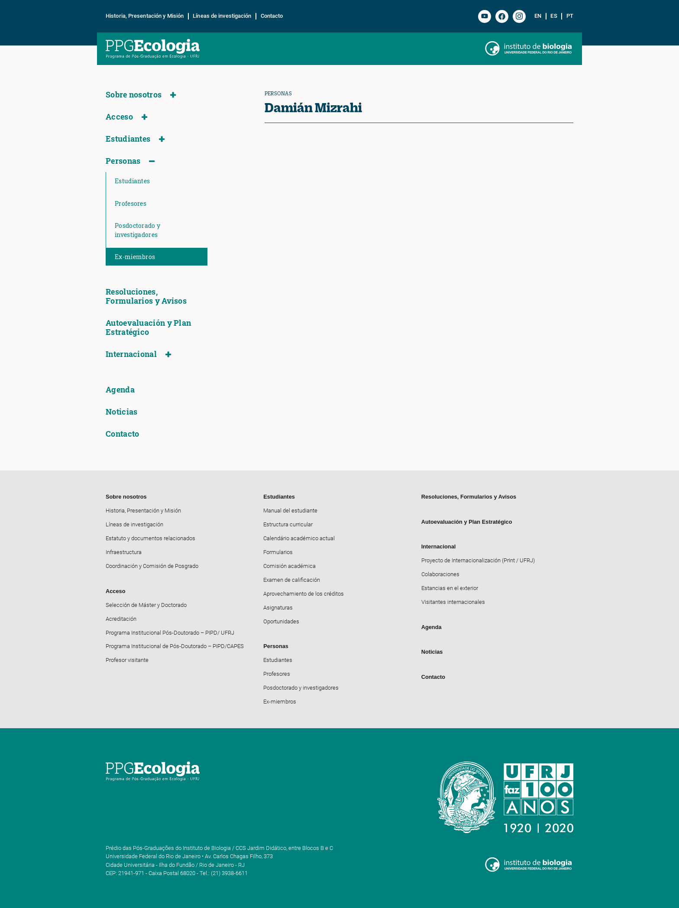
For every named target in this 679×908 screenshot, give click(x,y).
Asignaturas (278, 607)
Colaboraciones (440, 574)
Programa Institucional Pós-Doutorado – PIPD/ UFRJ (170, 632)
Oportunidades (281, 621)
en (537, 16)
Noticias (121, 411)
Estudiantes (128, 138)
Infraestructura (124, 552)
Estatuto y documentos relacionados (150, 538)
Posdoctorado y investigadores (137, 230)
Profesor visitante (127, 660)
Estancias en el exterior (449, 588)
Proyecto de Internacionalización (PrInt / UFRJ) (478, 560)
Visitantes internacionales (453, 602)
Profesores (130, 203)
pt (569, 16)
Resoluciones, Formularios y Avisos (146, 296)
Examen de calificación (291, 580)
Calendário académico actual (299, 538)
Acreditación (121, 619)
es (553, 16)
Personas (123, 160)
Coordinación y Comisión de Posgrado (152, 566)
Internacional (131, 354)
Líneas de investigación (222, 16)
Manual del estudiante (290, 510)
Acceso (119, 116)
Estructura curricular (288, 524)
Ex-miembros (135, 257)
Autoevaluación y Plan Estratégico (148, 327)
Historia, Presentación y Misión (145, 16)
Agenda (120, 389)
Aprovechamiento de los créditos (303, 593)
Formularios (278, 552)
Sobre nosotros (134, 94)
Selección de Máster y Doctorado (146, 605)
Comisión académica (289, 566)
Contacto (272, 16)
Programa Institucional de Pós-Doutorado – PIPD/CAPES (175, 646)
